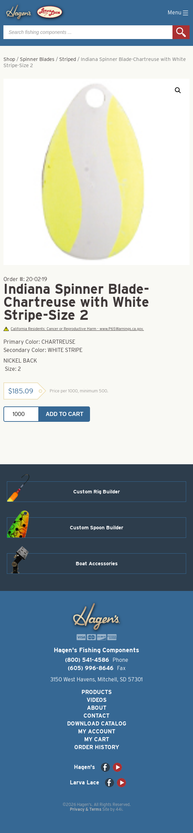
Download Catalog (96, 723)
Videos (97, 700)
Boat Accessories (97, 563)
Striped (67, 59)
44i (119, 809)
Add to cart (64, 414)
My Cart (96, 739)
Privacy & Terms (85, 809)
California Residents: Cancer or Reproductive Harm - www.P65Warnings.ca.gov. (73, 329)
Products (96, 692)
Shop (9, 59)
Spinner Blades (37, 59)
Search (181, 32)
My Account (96, 731)
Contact (96, 715)
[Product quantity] (21, 414)
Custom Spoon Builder (96, 528)
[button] (178, 90)
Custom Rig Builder (96, 492)
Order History (96, 747)
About (96, 708)
